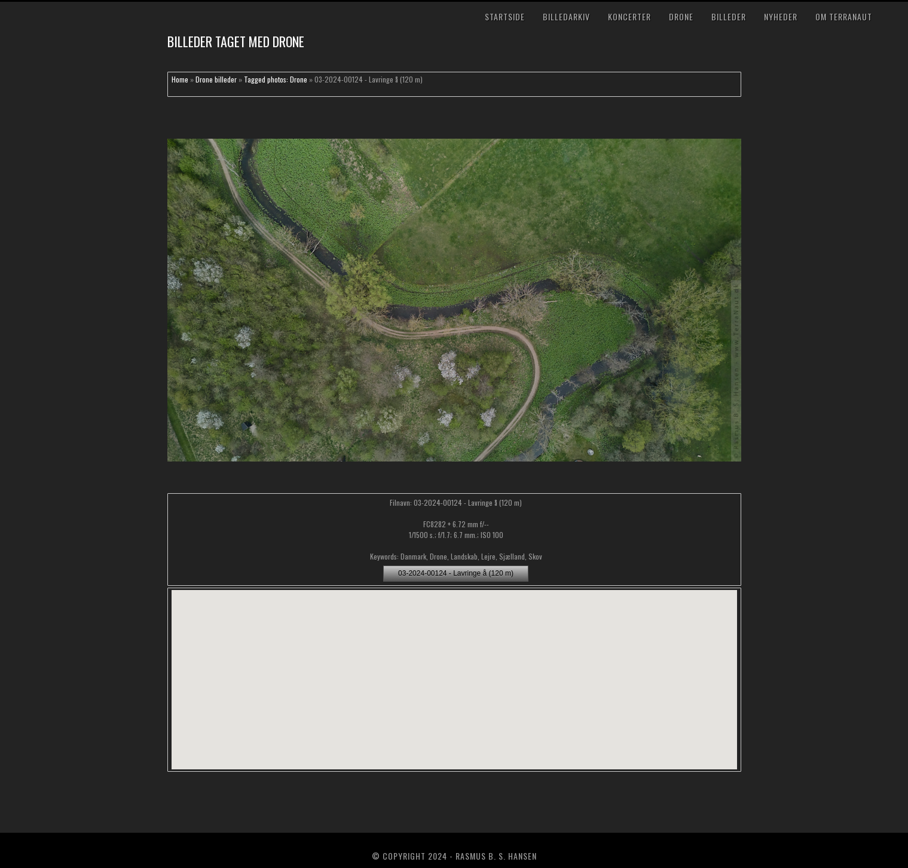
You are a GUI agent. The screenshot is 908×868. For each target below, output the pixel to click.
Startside (505, 16)
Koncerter (629, 16)
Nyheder (780, 16)
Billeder (728, 16)
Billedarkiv (566, 16)
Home (180, 79)
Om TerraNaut (843, 16)
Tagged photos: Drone (275, 79)
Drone (681, 16)
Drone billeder (216, 79)
